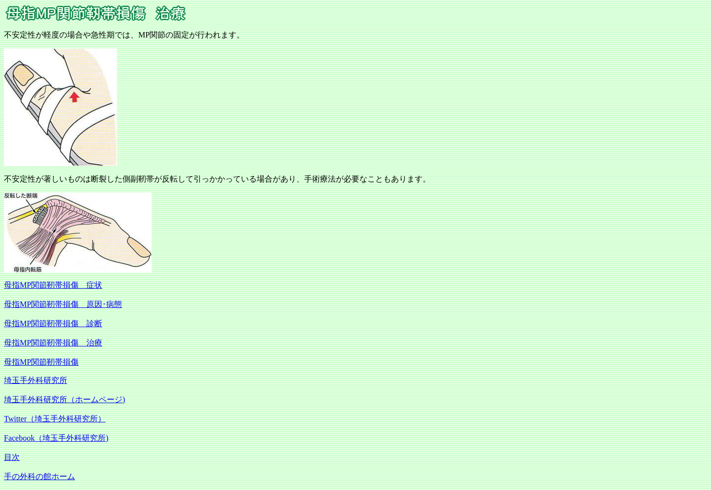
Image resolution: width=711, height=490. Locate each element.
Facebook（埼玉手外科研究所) (56, 438)
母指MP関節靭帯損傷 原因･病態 (63, 304)
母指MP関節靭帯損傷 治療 (53, 343)
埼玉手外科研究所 (35, 380)
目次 (12, 457)
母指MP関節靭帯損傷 (41, 362)
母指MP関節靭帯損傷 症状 (53, 285)
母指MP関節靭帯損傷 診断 (53, 323)
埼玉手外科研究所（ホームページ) (64, 399)
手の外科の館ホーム (39, 476)
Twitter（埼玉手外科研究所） (55, 419)
